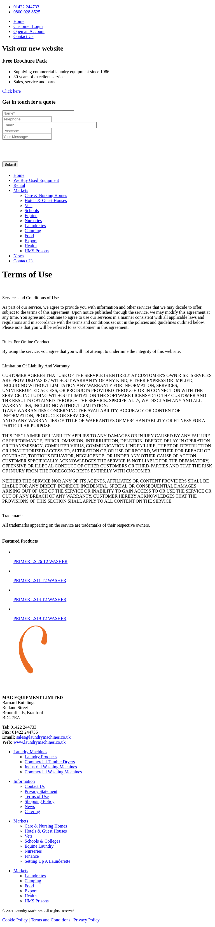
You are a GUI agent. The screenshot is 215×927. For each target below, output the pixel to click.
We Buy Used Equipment (36, 180)
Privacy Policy (86, 920)
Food (29, 235)
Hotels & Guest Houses (46, 200)
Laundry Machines (30, 751)
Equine (31, 215)
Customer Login (28, 26)
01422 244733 (26, 6)
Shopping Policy (39, 801)
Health (31, 245)
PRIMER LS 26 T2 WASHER (40, 561)
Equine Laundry (39, 846)
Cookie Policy (15, 920)
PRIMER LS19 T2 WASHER (39, 618)
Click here (11, 91)
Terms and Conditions (50, 920)
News (18, 255)
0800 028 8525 (26, 11)
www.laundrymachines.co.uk (39, 742)
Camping (33, 230)
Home (18, 21)
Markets (20, 190)
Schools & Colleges (42, 841)
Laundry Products (41, 756)
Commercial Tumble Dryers (50, 761)
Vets (28, 205)
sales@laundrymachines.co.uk (43, 737)
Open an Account (29, 31)
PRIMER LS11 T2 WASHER (39, 580)
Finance (32, 856)
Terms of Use (37, 796)
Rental (19, 185)
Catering (32, 811)
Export (31, 240)
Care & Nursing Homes (46, 195)
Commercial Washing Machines (53, 771)
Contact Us (23, 36)
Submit (10, 164)
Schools (32, 210)
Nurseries (33, 220)
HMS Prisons (37, 250)
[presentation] (44, 150)
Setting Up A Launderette (47, 861)
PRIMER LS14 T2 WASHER (39, 599)
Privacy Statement (41, 791)
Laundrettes (35, 225)
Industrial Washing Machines (51, 766)
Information (24, 781)
